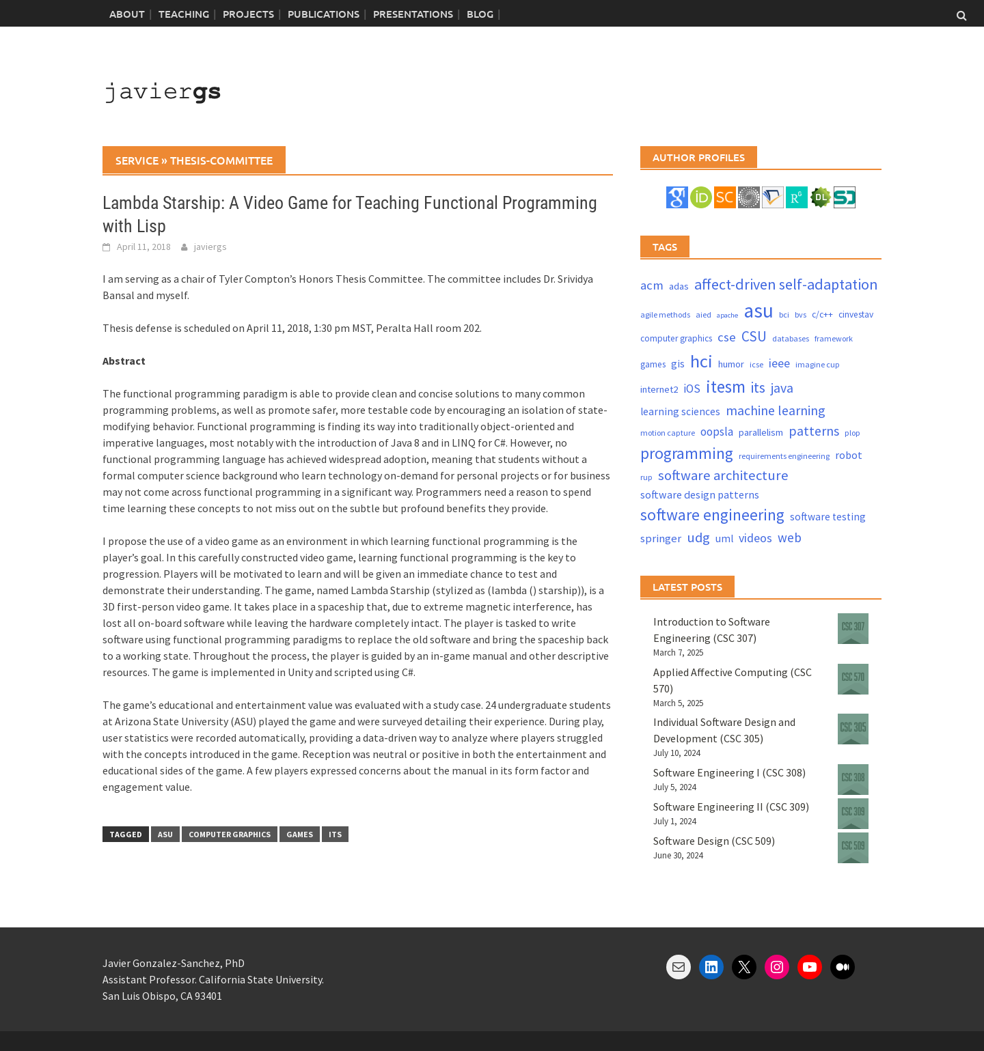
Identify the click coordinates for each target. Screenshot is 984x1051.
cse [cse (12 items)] (727, 337)
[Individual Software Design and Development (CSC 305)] (853, 729)
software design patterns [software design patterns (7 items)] (699, 494)
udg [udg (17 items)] (698, 537)
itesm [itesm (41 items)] (726, 386)
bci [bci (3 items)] (784, 314)
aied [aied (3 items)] (703, 314)
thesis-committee (221, 159)
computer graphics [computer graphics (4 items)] (676, 338)
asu (165, 834)
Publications (323, 13)
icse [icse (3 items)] (756, 364)
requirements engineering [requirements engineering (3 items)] (784, 456)
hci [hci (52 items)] (701, 361)
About (127, 13)
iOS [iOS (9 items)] (691, 388)
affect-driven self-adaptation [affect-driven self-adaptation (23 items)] (786, 284)
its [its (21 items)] (758, 387)
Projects (248, 13)
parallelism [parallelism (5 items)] (761, 432)
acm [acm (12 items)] (652, 285)
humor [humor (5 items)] (731, 364)
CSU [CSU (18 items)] (754, 336)
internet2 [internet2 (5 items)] (659, 389)
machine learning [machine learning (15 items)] (775, 410)
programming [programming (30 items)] (686, 453)
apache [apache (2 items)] (727, 315)
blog (480, 13)
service (137, 159)
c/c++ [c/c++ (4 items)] (822, 314)
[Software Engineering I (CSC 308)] (853, 779)
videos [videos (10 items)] (755, 538)
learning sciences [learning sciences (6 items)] (680, 411)
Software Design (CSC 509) (714, 840)
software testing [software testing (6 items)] (828, 516)
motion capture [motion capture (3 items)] (667, 433)
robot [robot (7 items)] (848, 455)
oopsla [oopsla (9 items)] (716, 431)
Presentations (413, 13)
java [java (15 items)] (782, 387)
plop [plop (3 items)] (852, 433)
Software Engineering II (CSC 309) (731, 806)
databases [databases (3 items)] (790, 338)
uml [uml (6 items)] (724, 538)
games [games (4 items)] (653, 364)
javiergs (210, 246)
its (335, 834)
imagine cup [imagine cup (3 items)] (817, 364)
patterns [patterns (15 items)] (814, 430)
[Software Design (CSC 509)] (853, 847)
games (299, 834)
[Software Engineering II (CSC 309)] (853, 813)
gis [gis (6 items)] (678, 363)
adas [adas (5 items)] (679, 286)
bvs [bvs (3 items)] (800, 314)
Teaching (184, 13)
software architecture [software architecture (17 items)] (723, 475)
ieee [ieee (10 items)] (779, 363)
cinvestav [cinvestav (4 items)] (855, 314)
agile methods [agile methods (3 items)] (665, 314)
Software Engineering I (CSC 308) (729, 772)
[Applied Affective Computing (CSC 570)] (853, 679)
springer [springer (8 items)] (660, 538)
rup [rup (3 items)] (646, 477)
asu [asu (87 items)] (758, 310)
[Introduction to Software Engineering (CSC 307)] (853, 628)
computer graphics (230, 834)
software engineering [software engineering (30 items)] (712, 514)
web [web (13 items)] (790, 537)
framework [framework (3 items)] (834, 338)
